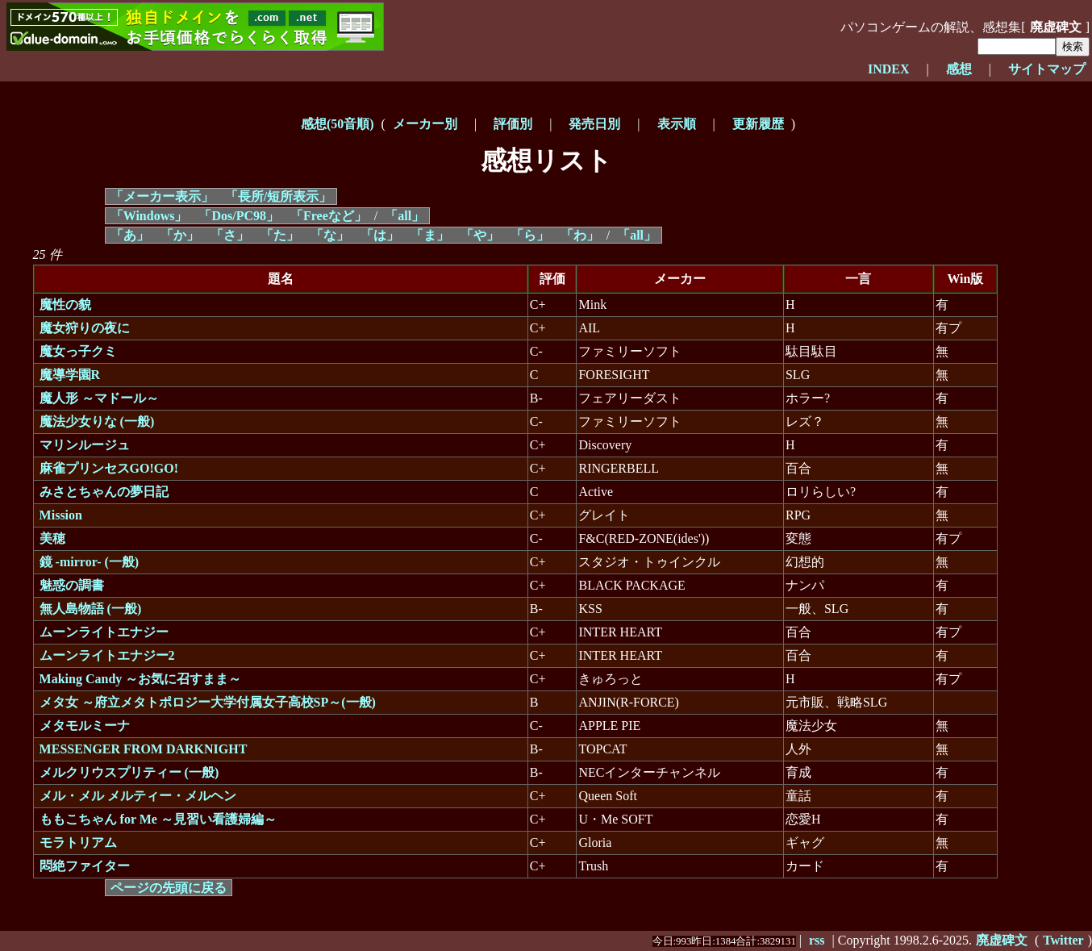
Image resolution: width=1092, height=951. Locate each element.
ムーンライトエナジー (104, 632)
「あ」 (129, 235)
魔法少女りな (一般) (97, 421)
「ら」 (530, 235)
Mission (61, 515)
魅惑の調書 (72, 585)
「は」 (380, 235)
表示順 (676, 124)
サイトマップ (1047, 69)
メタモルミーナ (85, 725)
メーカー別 (425, 124)
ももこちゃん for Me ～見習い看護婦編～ (158, 819)
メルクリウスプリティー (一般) (129, 772)
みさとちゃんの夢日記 (104, 491)
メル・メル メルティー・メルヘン (138, 796)
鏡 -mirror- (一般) (90, 562)
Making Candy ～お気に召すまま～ (141, 679)
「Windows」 (149, 216)
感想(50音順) (337, 124)
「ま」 (430, 235)
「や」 (480, 235)
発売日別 (594, 124)
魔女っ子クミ (78, 351)
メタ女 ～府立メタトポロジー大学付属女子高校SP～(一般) (208, 702)
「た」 (279, 235)
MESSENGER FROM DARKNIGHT (144, 749)
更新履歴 (758, 124)
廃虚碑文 (1056, 27)
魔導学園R (70, 375)
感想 (959, 69)
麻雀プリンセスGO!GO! (109, 468)
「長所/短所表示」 (278, 196)
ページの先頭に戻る (168, 888)
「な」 (330, 235)
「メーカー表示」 (162, 196)
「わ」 (580, 235)
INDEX (889, 69)
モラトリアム (78, 842)
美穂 (52, 538)
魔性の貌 (65, 304)
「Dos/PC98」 (238, 216)
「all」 (404, 216)
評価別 (513, 124)
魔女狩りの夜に (85, 328)
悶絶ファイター (85, 866)
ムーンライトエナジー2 (107, 655)
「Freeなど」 (328, 216)
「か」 (179, 235)
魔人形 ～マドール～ (99, 398)
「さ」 (229, 235)
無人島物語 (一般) (91, 608)
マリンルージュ (85, 445)
